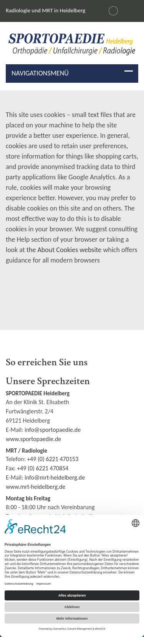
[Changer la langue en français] (113, 10)
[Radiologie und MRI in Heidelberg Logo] (72, 46)
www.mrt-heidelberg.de (35, 486)
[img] (72, 44)
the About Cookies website (63, 250)
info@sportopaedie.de (53, 429)
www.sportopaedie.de (33, 439)
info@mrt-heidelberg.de (55, 477)
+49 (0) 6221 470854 (42, 468)
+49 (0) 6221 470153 (52, 459)
